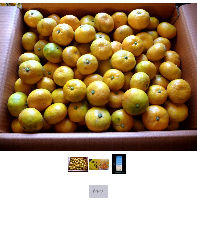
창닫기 (99, 191)
